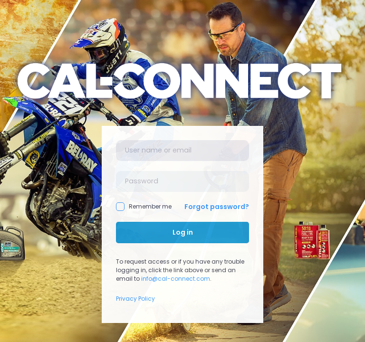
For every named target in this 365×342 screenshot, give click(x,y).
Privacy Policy (135, 298)
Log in (183, 232)
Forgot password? (216, 206)
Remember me (144, 206)
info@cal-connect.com (175, 279)
